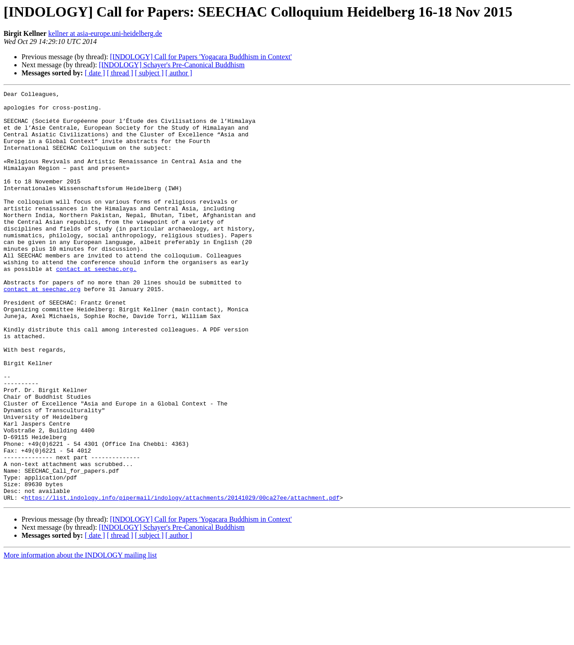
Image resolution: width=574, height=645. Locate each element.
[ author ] (178, 73)
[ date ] (95, 73)
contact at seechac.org (42, 329)
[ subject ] (149, 73)
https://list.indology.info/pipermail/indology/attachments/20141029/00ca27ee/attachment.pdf (182, 579)
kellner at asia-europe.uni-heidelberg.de (105, 33)
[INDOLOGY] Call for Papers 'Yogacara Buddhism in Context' (200, 57)
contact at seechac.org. (96, 305)
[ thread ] (120, 73)
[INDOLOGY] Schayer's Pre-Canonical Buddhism (171, 65)
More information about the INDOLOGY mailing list (80, 637)
